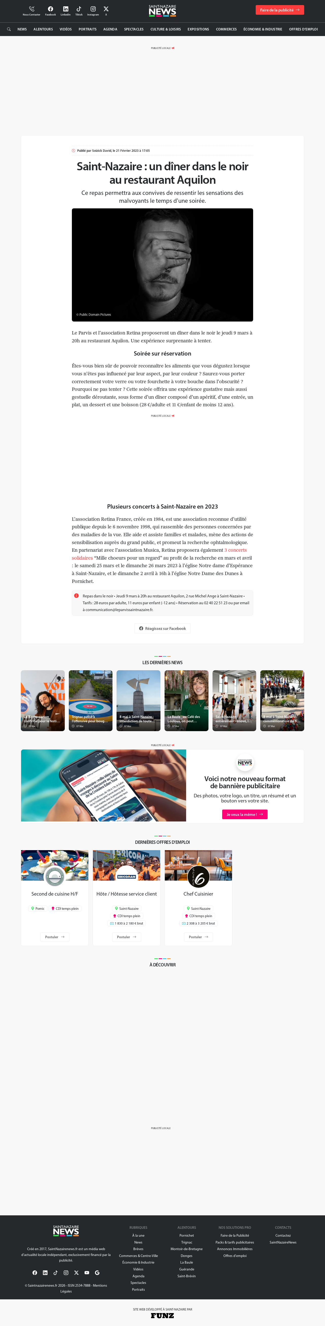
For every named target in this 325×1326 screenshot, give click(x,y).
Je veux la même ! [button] (245, 814)
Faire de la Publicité (235, 1235)
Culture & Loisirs (166, 29)
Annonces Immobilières (235, 1249)
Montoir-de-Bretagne (187, 1249)
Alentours (43, 29)
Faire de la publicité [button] (280, 9)
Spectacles (134, 29)
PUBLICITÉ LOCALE (161, 48)
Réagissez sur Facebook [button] (162, 628)
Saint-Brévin (186, 1276)
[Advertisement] (162, 87)
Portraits (88, 29)
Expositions (198, 29)
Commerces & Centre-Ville (138, 1256)
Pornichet (187, 1235)
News (22, 29)
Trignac (186, 1242)
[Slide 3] (113, 816)
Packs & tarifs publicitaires (235, 1242)
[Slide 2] (103, 816)
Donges (186, 1256)
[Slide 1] (94, 816)
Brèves (138, 1249)
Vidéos (66, 29)
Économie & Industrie (262, 29)
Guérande (186, 1269)
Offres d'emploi (235, 1256)
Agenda (110, 29)
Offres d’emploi (303, 29)
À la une (138, 1235)
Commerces (226, 29)
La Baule (186, 1262)
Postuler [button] (54, 937)
